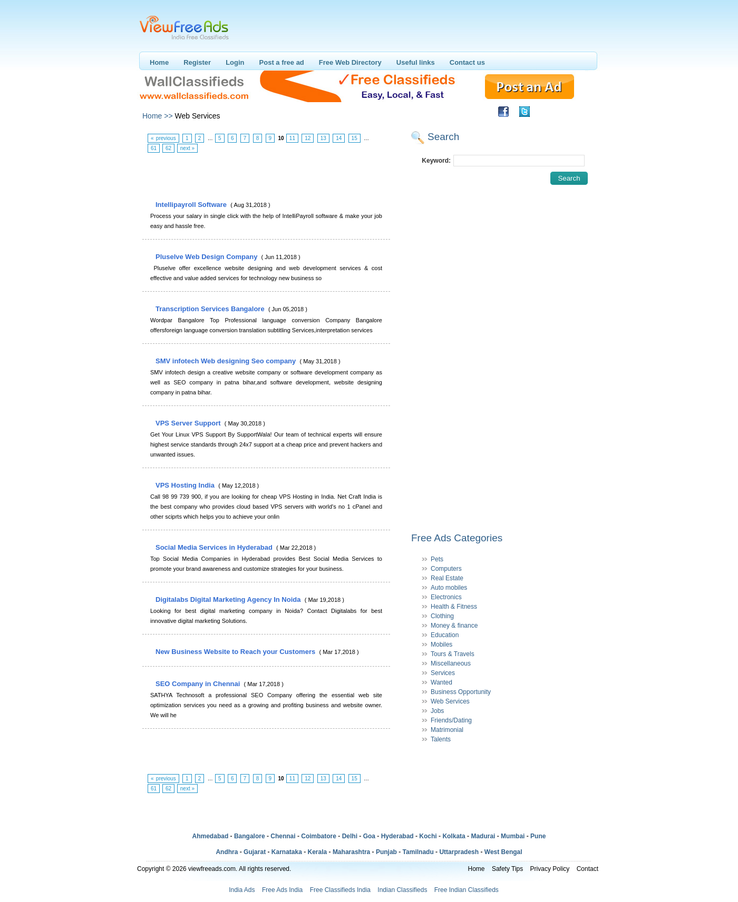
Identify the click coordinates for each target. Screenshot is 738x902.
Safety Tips (507, 869)
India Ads (242, 890)
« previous (163, 138)
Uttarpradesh (459, 852)
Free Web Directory (350, 62)
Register (197, 62)
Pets (437, 559)
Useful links (415, 62)
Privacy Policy (550, 869)
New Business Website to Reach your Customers (236, 652)
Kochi (427, 836)
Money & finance (454, 625)
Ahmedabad (210, 836)
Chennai (282, 836)
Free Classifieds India (340, 890)
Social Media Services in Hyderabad (215, 547)
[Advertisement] (265, 177)
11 (292, 138)
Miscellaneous (451, 663)
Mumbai (513, 836)
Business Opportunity (461, 692)
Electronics (446, 597)
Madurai (483, 836)
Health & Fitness (454, 606)
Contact (587, 869)
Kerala (317, 852)
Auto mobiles (449, 587)
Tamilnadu (418, 852)
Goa (369, 836)
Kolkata (453, 836)
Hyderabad (397, 836)
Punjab (386, 852)
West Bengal (503, 852)
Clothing (442, 616)
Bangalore (249, 836)
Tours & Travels (452, 654)
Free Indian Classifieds (466, 890)
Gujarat (255, 852)
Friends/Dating (451, 720)
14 (339, 138)
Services (443, 673)
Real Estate (447, 578)
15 (354, 138)
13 (323, 138)
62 (168, 148)
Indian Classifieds (402, 890)
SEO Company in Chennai (199, 684)
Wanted (441, 682)
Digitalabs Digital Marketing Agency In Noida (229, 599)
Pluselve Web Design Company (207, 257)
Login (235, 62)
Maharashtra (351, 852)
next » (187, 148)
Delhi (349, 836)
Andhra (227, 852)
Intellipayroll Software (192, 205)
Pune (538, 836)
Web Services (450, 701)
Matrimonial (447, 730)
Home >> (157, 116)
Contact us (467, 62)
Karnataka (286, 852)
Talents (441, 739)
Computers (446, 568)
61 (154, 148)
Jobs (437, 711)
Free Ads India (282, 890)
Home (159, 62)
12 (307, 138)
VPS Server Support (189, 423)
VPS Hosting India (186, 485)
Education (445, 635)
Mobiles (441, 644)
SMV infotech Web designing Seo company (227, 361)
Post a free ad (281, 62)
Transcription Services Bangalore (211, 309)
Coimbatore (318, 836)
